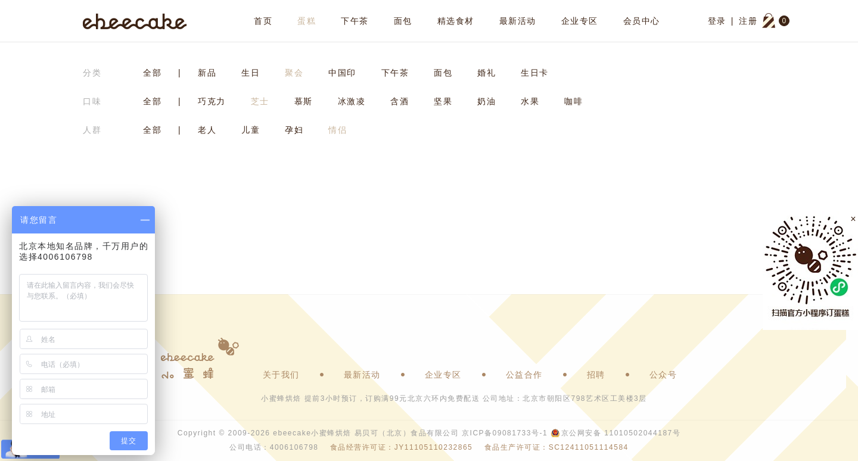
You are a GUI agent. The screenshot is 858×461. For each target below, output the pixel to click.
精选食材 (455, 21)
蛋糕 (306, 21)
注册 (748, 21)
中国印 (342, 72)
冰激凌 (352, 101)
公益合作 (524, 374)
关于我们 (281, 374)
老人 (207, 130)
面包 (403, 21)
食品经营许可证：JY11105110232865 (401, 447)
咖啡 (573, 101)
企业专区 (579, 21)
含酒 (399, 101)
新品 (207, 72)
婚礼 (486, 72)
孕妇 (294, 130)
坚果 (443, 101)
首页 (263, 21)
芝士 (260, 101)
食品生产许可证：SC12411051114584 (556, 447)
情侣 (337, 130)
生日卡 (535, 72)
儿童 (250, 130)
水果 (530, 101)
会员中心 (641, 21)
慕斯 (303, 101)
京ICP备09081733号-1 (505, 433)
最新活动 (517, 21)
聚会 (294, 72)
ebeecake (135, 21)
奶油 (486, 101)
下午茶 (355, 21)
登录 (717, 21)
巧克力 (212, 101)
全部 (152, 72)
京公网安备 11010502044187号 (620, 433)
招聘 (596, 374)
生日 (250, 72)
